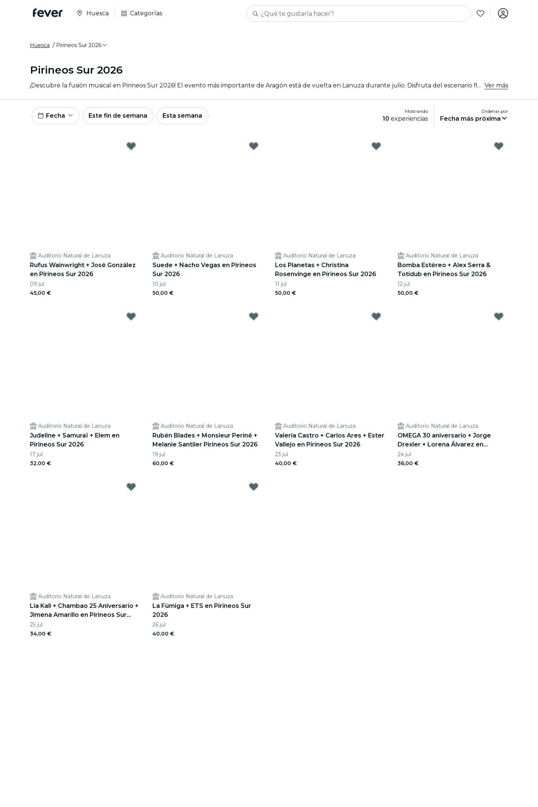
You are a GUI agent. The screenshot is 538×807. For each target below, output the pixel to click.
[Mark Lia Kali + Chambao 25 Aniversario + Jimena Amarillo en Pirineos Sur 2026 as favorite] (131, 488)
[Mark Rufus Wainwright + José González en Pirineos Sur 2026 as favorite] (131, 147)
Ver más (496, 85)
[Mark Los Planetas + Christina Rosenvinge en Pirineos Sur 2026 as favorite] (376, 147)
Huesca (40, 46)
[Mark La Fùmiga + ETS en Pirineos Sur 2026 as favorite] (254, 488)
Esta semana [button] (184, 116)
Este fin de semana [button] (118, 116)
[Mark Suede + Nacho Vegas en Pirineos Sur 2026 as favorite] (254, 147)
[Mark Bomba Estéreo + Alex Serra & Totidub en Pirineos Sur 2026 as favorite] (499, 147)
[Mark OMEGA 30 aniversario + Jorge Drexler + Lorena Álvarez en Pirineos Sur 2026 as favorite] (499, 317)
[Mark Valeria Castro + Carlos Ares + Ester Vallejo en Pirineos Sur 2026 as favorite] (376, 317)
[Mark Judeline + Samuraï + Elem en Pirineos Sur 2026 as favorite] (131, 317)
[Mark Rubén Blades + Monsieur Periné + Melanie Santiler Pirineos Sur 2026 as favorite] (254, 317)
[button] (82, 46)
